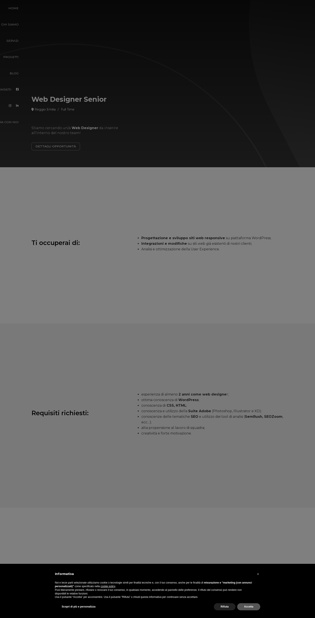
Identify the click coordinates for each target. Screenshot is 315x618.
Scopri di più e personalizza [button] (79, 606)
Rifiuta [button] (225, 606)
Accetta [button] (248, 606)
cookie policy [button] (108, 586)
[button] (258, 574)
